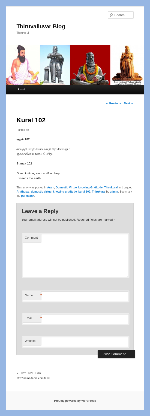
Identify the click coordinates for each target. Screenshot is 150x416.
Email (33, 318)
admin (114, 191)
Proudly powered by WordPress (75, 400)
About (21, 89)
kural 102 (84, 191)
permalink (27, 195)
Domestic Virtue (66, 187)
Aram (50, 187)
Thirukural (111, 187)
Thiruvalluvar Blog (40, 26)
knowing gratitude (65, 191)
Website (30, 341)
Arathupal (22, 191)
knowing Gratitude (90, 187)
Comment (31, 237)
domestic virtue (41, 191)
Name (33, 295)
